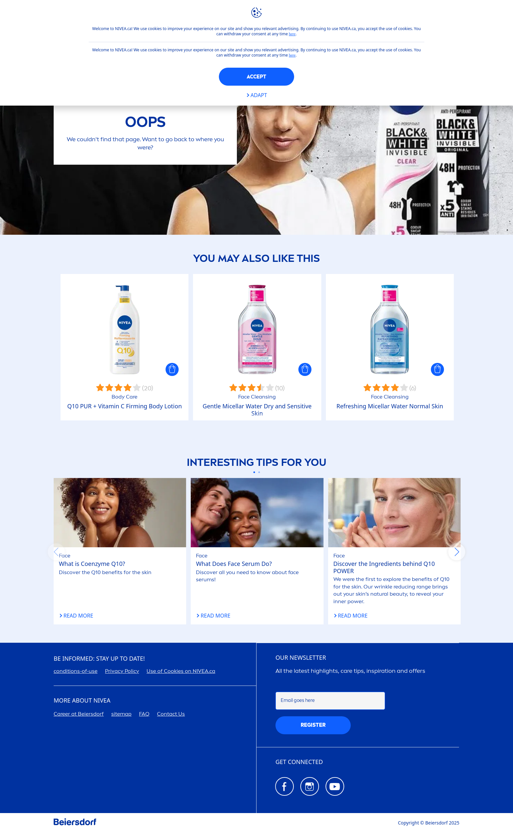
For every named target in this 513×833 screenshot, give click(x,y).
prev (56, 551)
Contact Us (171, 714)
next (456, 551)
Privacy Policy (122, 671)
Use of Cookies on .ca (181, 671)
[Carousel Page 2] (259, 472)
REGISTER (313, 725)
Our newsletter (300, 657)
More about (82, 700)
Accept (256, 77)
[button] (172, 369)
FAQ (144, 714)
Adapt (259, 95)
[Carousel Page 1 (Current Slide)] (254, 472)
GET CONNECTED (299, 762)
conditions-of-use (75, 671)
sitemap (121, 714)
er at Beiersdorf (79, 714)
